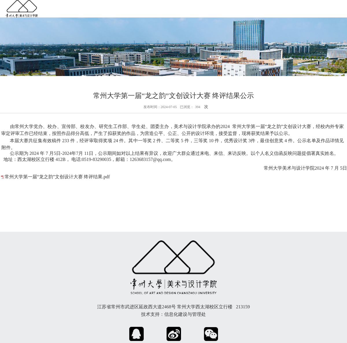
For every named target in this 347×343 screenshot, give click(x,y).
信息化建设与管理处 (185, 314)
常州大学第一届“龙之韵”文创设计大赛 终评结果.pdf (57, 176)
